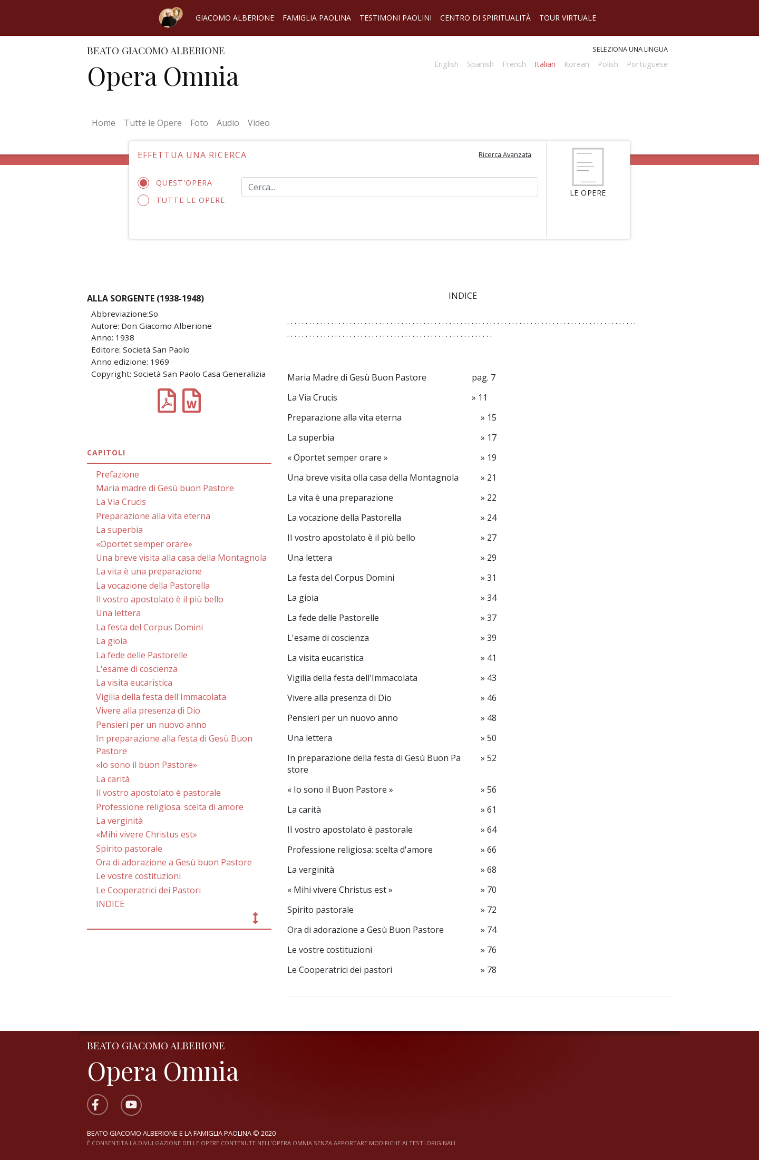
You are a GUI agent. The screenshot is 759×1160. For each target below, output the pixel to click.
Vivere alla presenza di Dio (148, 710)
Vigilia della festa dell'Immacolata (161, 697)
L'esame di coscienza (137, 669)
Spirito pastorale (129, 848)
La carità (113, 779)
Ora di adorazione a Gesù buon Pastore (174, 862)
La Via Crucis (121, 502)
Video (259, 123)
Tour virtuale (567, 18)
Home (106, 122)
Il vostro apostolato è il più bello (159, 599)
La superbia (119, 529)
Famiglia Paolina (317, 18)
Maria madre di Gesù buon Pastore (165, 488)
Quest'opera (178, 183)
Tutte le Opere (153, 123)
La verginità (119, 820)
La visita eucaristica (134, 682)
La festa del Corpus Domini (149, 627)
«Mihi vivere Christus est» (146, 834)
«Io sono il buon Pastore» (146, 765)
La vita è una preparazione (149, 571)
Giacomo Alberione (235, 18)
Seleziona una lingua (630, 49)
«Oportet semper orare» (144, 544)
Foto (199, 123)
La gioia (111, 641)
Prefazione (117, 474)
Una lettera (118, 613)
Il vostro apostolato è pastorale (158, 792)
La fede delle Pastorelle (142, 655)
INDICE (110, 904)
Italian (545, 64)
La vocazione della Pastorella (153, 585)
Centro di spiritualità (485, 18)
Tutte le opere (182, 200)
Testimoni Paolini (395, 18)
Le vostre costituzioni (138, 876)
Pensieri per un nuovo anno (151, 724)
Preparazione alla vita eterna (153, 516)
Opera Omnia (163, 75)
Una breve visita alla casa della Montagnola (181, 557)
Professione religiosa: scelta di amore (170, 807)
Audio (228, 123)
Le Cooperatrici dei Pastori (148, 890)
